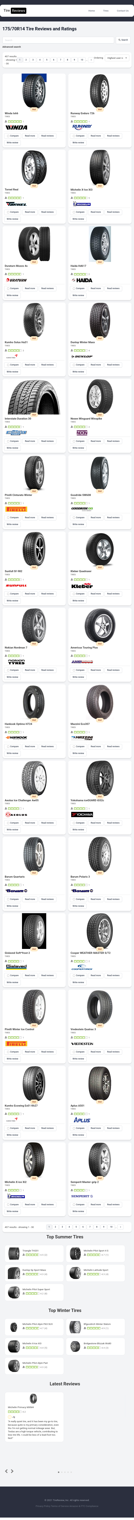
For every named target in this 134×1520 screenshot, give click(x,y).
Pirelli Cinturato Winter (18, 495)
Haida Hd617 (78, 266)
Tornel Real (11, 189)
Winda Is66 (11, 113)
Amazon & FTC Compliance (86, 1508)
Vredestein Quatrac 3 (83, 1031)
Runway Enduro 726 (83, 113)
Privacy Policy (41, 1508)
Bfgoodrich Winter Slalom (97, 1326)
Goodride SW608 (81, 495)
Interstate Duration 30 (18, 419)
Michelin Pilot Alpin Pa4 (35, 1365)
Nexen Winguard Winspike (86, 419)
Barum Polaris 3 (80, 878)
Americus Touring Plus (84, 648)
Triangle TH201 (31, 1253)
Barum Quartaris (15, 878)
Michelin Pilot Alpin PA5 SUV (38, 1326)
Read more (30, 136)
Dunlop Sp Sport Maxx (34, 1272)
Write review (12, 142)
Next (12, 1474)
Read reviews (47, 136)
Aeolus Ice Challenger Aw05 (22, 801)
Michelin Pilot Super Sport (36, 1292)
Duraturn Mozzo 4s (16, 266)
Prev (7, 1474)
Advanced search (11, 46)
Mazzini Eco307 (80, 725)
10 (82, 60)
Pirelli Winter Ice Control (19, 1031)
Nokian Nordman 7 (16, 648)
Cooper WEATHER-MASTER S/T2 (91, 954)
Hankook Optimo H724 (18, 725)
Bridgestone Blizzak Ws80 (97, 1346)
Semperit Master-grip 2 (85, 1184)
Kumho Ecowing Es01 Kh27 (21, 1107)
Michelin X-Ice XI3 (82, 189)
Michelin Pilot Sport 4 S (96, 1253)
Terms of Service (60, 1508)
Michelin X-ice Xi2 (16, 1184)
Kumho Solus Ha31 (16, 342)
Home (91, 10)
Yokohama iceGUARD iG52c (87, 801)
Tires (106, 10)
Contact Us (123, 10)
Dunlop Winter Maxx (83, 342)
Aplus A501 (78, 1107)
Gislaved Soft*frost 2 (17, 954)
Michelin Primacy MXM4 (21, 1409)
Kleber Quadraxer (81, 572)
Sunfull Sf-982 (13, 572)
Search (123, 40)
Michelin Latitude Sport (96, 1272)
